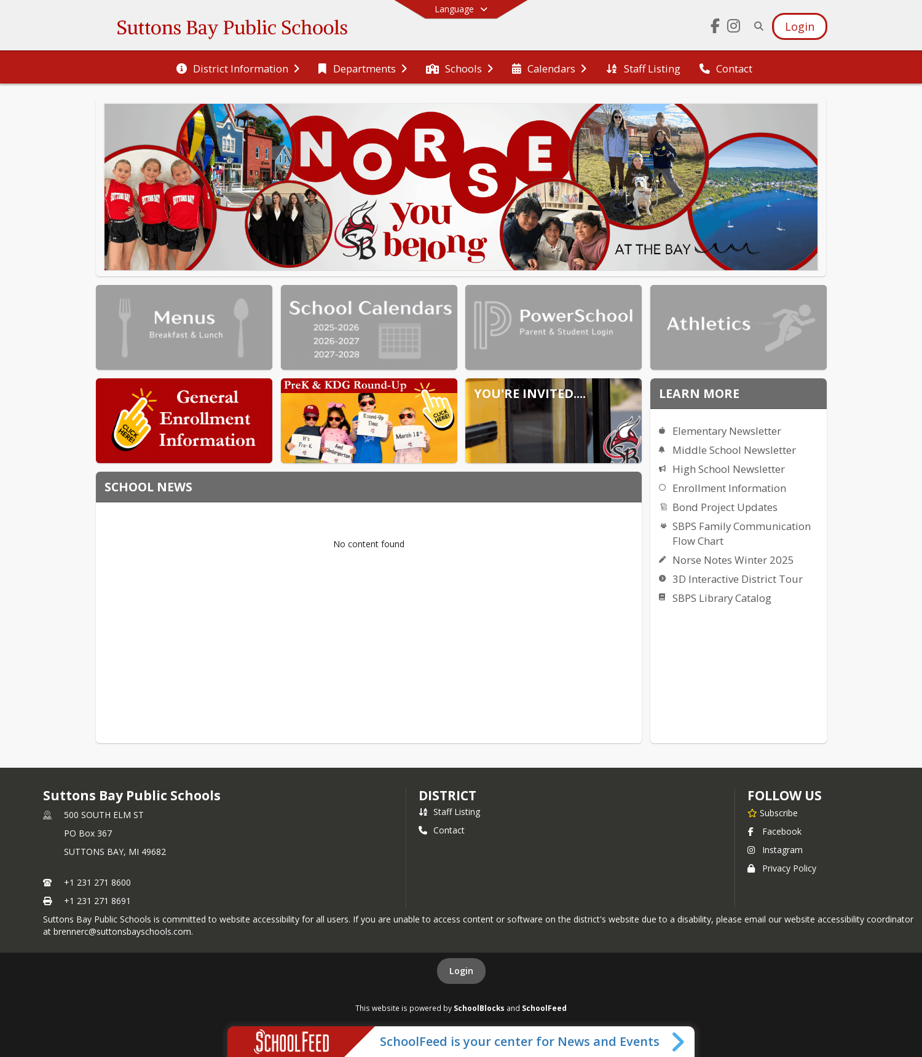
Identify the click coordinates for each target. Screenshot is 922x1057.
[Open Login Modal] (799, 26)
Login (461, 971)
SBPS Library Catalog (721, 598)
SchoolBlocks (479, 1008)
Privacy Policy (781, 868)
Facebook (774, 831)
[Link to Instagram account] (734, 28)
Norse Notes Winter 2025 (733, 560)
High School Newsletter (728, 469)
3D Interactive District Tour (737, 579)
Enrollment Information (729, 488)
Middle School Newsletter (734, 450)
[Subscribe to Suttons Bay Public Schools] (772, 812)
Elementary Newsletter (726, 431)
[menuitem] (237, 68)
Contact (442, 830)
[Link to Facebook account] (715, 28)
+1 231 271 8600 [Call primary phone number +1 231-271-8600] (97, 882)
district (447, 795)
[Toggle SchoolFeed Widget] (678, 1042)
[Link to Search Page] (756, 26)
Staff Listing (449, 811)
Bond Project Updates (725, 507)
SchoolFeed (544, 1008)
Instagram (775, 850)
